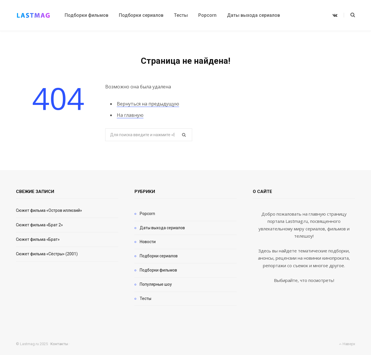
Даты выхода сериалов (162, 227)
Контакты (59, 344)
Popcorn (147, 213)
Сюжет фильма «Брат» (38, 239)
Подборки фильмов (158, 270)
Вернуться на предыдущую (148, 104)
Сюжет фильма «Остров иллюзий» (49, 210)
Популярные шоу (156, 284)
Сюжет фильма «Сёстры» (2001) (47, 254)
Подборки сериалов (159, 256)
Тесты (145, 298)
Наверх (347, 344)
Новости (148, 241)
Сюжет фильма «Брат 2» (39, 225)
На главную (130, 115)
